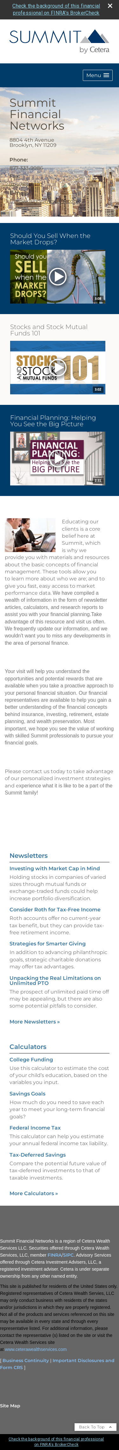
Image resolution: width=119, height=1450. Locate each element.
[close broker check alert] (110, 5)
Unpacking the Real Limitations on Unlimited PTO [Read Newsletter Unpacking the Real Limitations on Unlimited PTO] (55, 980)
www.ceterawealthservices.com (36, 1349)
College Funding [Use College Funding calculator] (31, 1060)
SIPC (68, 1255)
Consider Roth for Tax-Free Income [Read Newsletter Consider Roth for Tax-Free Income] (55, 910)
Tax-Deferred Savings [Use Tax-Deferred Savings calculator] (38, 1155)
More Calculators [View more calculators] (34, 1193)
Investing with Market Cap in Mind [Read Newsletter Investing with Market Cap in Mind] (55, 868)
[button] (98, 75)
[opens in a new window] (57, 277)
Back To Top (95, 1427)
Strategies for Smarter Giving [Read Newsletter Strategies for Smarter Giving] (48, 944)
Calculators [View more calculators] (28, 1047)
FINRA (55, 1255)
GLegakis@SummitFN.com (44, 201)
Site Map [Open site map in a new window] (10, 1406)
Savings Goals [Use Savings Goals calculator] (27, 1094)
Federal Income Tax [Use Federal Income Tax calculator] (35, 1128)
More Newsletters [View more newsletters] (35, 1022)
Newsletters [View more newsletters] (29, 855)
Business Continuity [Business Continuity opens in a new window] (26, 1360)
